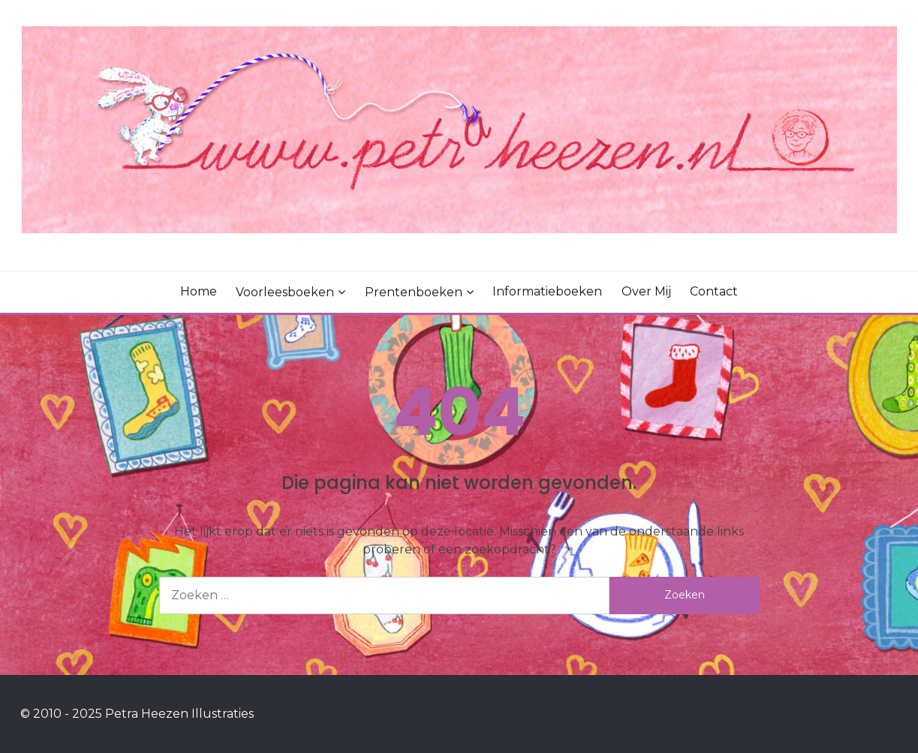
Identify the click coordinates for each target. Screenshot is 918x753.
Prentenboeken (413, 292)
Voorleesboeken (285, 292)
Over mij (646, 291)
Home (198, 291)
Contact (714, 291)
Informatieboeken (547, 291)
